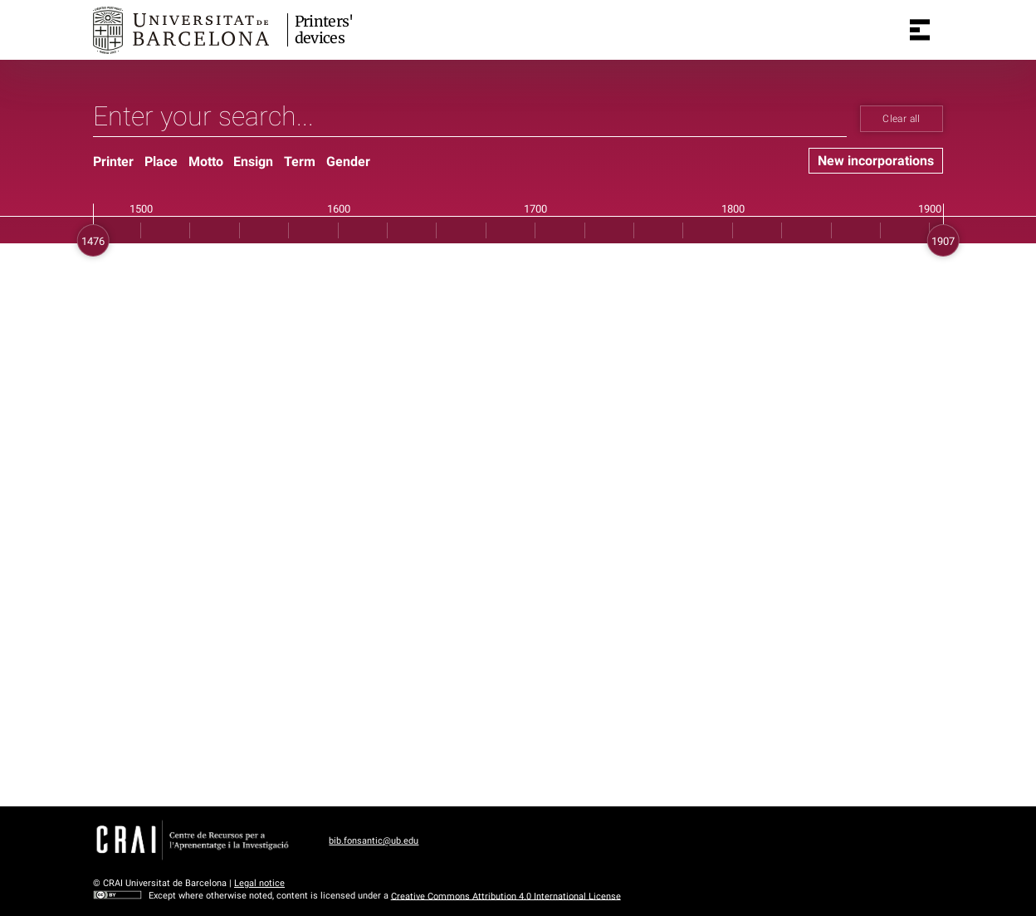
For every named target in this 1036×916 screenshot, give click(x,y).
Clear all (901, 119)
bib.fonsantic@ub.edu (373, 840)
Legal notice (259, 883)
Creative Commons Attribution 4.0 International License (506, 895)
